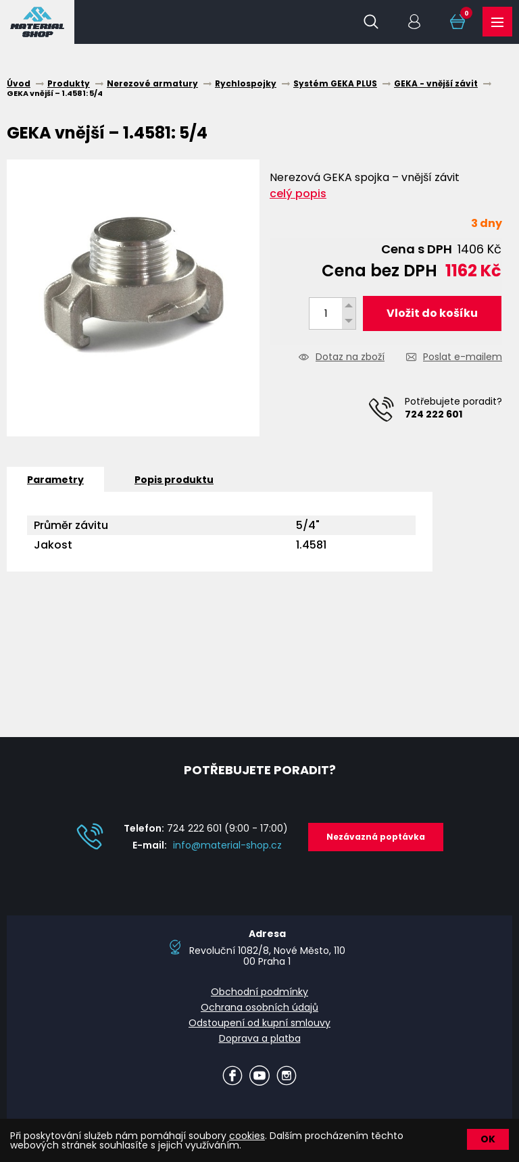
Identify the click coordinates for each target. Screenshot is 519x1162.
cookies (247, 1135)
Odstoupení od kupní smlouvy (259, 1023)
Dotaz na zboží (350, 357)
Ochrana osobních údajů (259, 1007)
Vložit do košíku (432, 313)
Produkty (497, 22)
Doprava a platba (260, 1038)
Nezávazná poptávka (375, 836)
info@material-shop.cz (227, 845)
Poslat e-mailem (462, 357)
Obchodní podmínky (259, 992)
